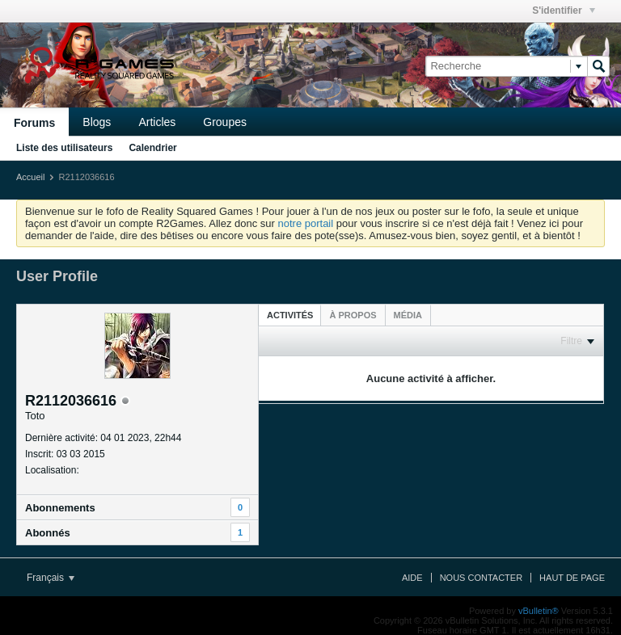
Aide (412, 577)
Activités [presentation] (290, 315)
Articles (156, 122)
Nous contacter (481, 577)
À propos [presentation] (352, 315)
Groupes (225, 122)
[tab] (290, 315)
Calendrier (152, 147)
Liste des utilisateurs (64, 147)
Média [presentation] (408, 315)
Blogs (96, 122)
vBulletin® (538, 611)
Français (50, 577)
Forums (34, 122)
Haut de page (572, 577)
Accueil (30, 177)
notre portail (305, 223)
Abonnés (47, 533)
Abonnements (60, 508)
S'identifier (563, 10)
